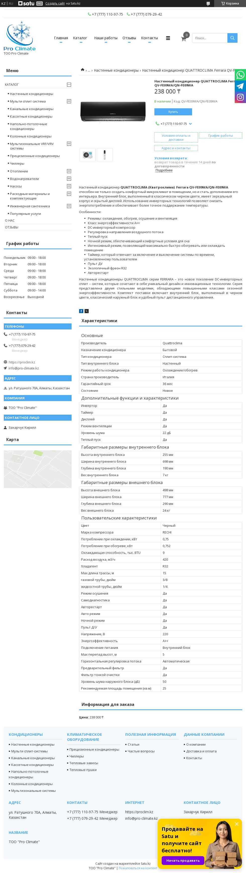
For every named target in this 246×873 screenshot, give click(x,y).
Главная (61, 37)
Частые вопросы (141, 751)
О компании (196, 744)
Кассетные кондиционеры (31, 116)
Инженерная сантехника (30, 206)
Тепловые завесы (84, 763)
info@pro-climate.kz (24, 368)
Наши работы (105, 37)
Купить (173, 112)
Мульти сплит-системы (29, 751)
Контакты (149, 37)
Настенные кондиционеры (116, 70)
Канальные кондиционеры (31, 109)
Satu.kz (146, 863)
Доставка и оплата (201, 751)
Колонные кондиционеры (30, 136)
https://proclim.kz (22, 362)
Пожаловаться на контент (138, 868)
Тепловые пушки (83, 769)
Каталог (80, 37)
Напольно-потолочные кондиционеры (28, 126)
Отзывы (129, 37)
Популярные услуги (25, 213)
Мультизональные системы (33, 790)
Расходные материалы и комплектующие (30, 196)
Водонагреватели (24, 178)
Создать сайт (55, 3)
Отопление (19, 171)
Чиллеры (17, 163)
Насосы (16, 186)
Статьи (133, 744)
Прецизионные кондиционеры (35, 156)
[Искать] (232, 38)
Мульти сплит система (28, 101)
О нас (10, 220)
